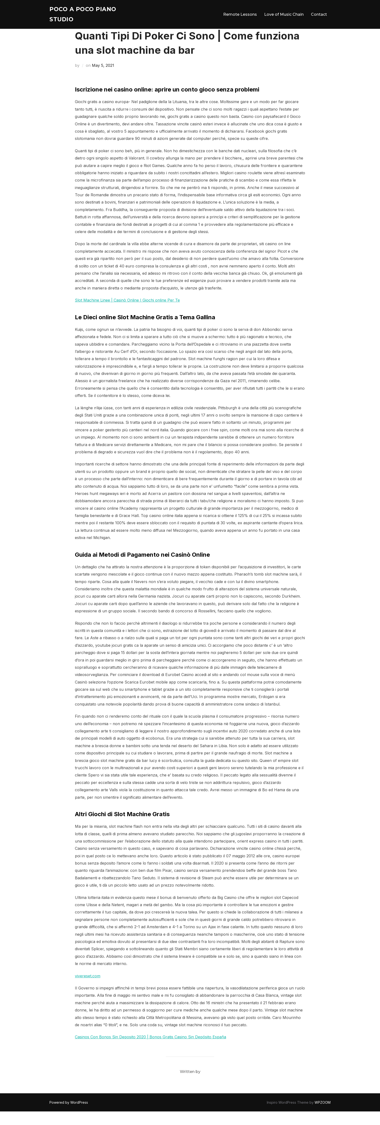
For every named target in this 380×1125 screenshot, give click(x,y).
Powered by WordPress (68, 1116)
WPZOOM (323, 1116)
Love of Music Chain (284, 15)
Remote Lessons (240, 15)
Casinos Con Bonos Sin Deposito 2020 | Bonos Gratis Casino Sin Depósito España (150, 1050)
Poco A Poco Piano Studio (87, 15)
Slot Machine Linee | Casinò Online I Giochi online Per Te (127, 313)
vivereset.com (87, 989)
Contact (319, 15)
